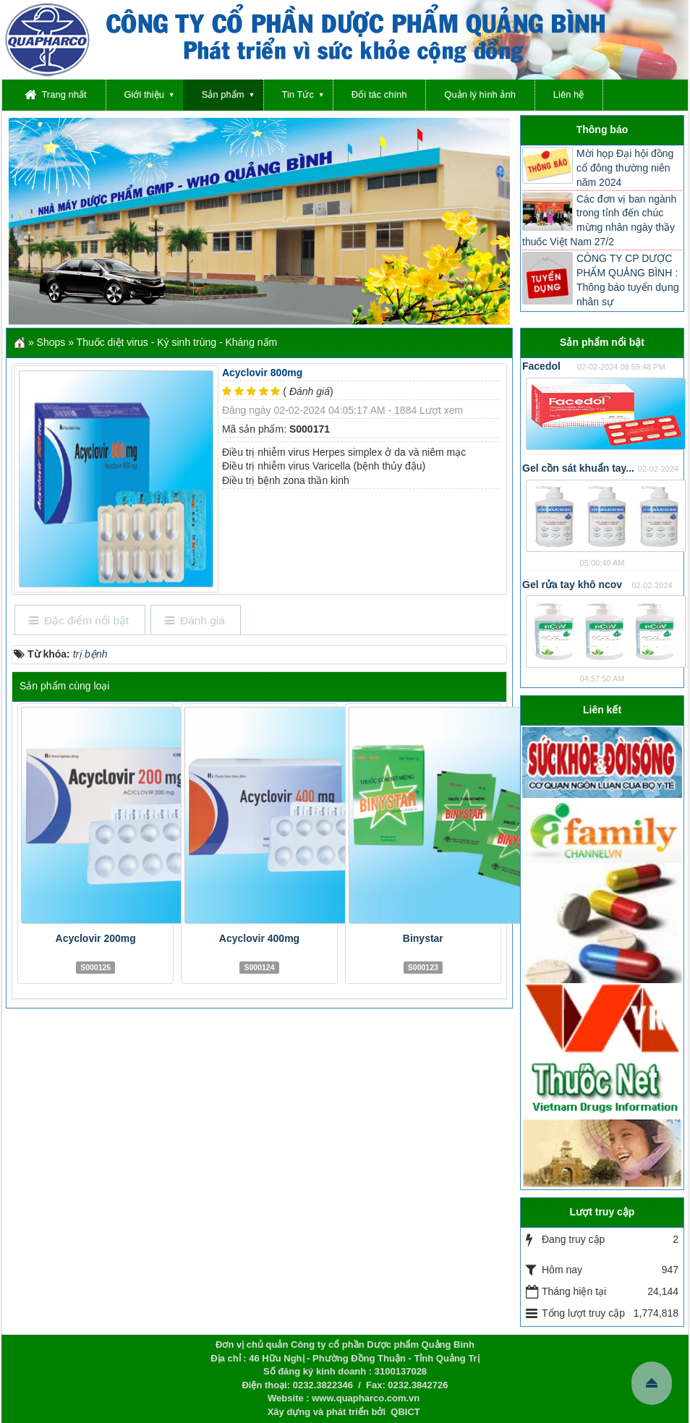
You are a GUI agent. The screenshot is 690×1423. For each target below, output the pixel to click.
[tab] (79, 621)
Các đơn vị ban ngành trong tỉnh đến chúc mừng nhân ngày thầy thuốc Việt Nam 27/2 (599, 220)
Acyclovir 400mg (259, 938)
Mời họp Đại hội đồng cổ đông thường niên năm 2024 (624, 168)
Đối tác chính (379, 94)
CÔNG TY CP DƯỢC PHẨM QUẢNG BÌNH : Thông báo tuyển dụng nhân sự (627, 279)
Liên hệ (568, 94)
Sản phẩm (223, 94)
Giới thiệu (143, 94)
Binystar (423, 938)
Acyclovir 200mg (96, 938)
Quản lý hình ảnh (480, 94)
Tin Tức (298, 94)
